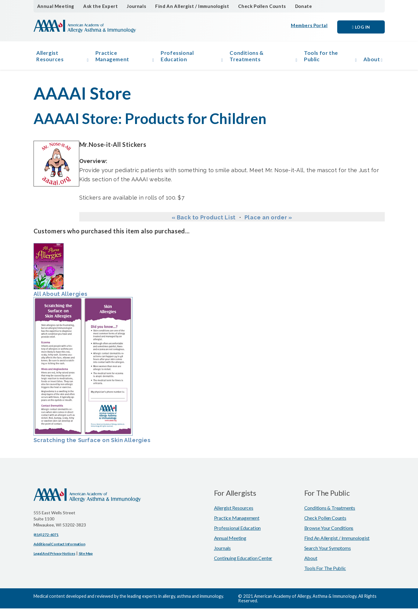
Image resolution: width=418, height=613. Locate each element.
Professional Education (180, 58)
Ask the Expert (97, 6)
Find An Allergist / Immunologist (185, 6)
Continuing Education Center (243, 562)
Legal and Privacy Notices (54, 558)
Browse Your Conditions (329, 532)
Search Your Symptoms (327, 552)
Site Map (86, 558)
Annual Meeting (54, 6)
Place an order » (268, 222)
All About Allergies (61, 275)
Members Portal (309, 27)
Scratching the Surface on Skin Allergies (92, 375)
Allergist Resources (52, 58)
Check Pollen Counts (253, 6)
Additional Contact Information (59, 548)
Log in (361, 27)
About (369, 61)
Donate (293, 6)
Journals (132, 6)
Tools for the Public (319, 58)
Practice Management (115, 58)
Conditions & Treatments (247, 58)
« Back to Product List (204, 222)
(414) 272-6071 (46, 539)
